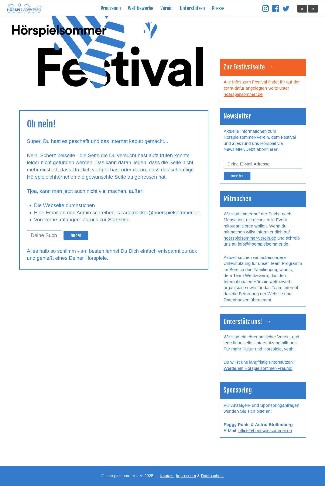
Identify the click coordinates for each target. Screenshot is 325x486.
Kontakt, (167, 475)
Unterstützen (192, 8)
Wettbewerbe (140, 8)
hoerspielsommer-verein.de (250, 238)
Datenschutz (212, 475)
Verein (166, 8)
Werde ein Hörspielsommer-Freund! (258, 368)
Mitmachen (237, 199)
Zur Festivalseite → (248, 67)
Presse (218, 8)
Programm (111, 8)
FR (302, 9)
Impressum (186, 475)
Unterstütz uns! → (247, 322)
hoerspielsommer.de (243, 94)
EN (313, 9)
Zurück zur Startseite (105, 219)
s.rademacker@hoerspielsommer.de (158, 212)
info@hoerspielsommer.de (263, 244)
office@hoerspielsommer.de (265, 430)
